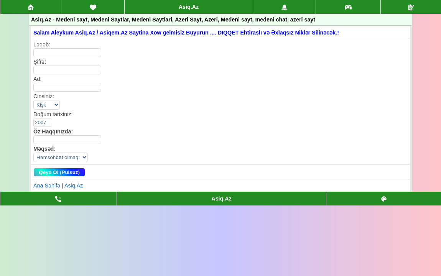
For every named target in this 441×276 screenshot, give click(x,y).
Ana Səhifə (46, 185)
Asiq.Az (189, 7)
